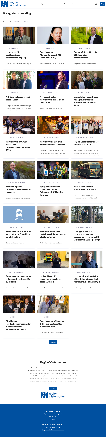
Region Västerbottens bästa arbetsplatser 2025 (86, 143)
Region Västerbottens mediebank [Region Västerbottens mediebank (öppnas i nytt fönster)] (53, 430)
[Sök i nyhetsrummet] (96, 3)
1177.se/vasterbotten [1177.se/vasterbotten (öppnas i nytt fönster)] (53, 427)
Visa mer (53, 342)
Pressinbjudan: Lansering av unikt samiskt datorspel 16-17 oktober (18, 279)
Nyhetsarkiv (45, 4)
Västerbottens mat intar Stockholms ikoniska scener (52, 143)
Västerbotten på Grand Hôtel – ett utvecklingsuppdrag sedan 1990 (18, 146)
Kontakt (74, 4)
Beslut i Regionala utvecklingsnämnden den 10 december (18, 189)
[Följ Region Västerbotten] (102, 4)
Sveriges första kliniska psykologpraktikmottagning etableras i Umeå (53, 234)
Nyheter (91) (7, 21)
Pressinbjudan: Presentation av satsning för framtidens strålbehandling (18, 234)
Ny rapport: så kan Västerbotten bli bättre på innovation (52, 100)
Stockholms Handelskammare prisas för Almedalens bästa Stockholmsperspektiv (18, 325)
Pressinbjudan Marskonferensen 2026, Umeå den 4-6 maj (50, 55)
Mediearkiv (56, 4)
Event (66, 4)
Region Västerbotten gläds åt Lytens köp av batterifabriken (86, 55)
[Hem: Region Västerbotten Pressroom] (13, 4)
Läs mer (53, 388)
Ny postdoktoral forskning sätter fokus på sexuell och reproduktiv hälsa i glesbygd (87, 279)
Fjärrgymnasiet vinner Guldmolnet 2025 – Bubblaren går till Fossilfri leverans (52, 190)
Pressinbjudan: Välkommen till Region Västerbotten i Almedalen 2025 (52, 324)
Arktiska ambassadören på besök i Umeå (18, 98)
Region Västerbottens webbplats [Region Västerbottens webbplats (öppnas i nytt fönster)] (53, 424)
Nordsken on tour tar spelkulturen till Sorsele (85, 188)
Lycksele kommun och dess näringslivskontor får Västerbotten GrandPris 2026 (86, 101)
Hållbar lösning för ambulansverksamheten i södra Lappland (51, 279)
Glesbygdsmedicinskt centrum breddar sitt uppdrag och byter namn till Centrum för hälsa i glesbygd (87, 235)
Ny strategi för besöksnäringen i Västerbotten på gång (16, 55)
